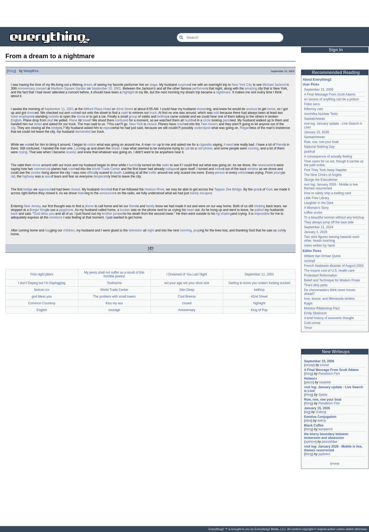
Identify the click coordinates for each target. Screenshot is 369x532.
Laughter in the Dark (318, 203)
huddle (189, 120)
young (278, 173)
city (13, 128)
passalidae (329, 442)
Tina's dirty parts (315, 285)
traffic (152, 173)
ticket (38, 124)
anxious (251, 109)
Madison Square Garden (68, 88)
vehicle (243, 173)
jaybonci (324, 454)
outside (53, 116)
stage (153, 85)
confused (121, 120)
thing (11, 71)
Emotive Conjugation (320, 417)
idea (308, 420)
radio (165, 165)
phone (89, 206)
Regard (245, 128)
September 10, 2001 (106, 88)
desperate (101, 176)
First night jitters (41, 274)
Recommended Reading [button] (336, 72)
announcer (107, 193)
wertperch (325, 429)
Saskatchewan (314, 119)
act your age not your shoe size (186, 283)
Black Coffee (314, 425)
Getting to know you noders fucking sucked (259, 283)
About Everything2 (317, 79)
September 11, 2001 (59, 109)
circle (207, 120)
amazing (251, 88)
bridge (55, 128)
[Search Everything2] (230, 37)
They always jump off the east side (329, 222)
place (309, 382)
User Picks (311, 84)
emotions (56, 217)
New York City (242, 85)
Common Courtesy (41, 303)
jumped (118, 214)
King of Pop (259, 310)
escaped (206, 193)
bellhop (162, 116)
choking (259, 206)
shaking (226, 214)
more (334, 463)
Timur (308, 328)
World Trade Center (106, 169)
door (80, 116)
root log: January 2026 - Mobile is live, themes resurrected (331, 186)
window (252, 169)
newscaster (266, 165)
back (14, 214)
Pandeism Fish (329, 374)
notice (91, 144)
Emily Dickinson (315, 313)
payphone (66, 210)
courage (114, 310)
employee (26, 116)
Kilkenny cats (313, 109)
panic (227, 120)
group (133, 116)
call (186, 148)
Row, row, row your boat (321, 142)
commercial (42, 169)
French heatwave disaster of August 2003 (334, 266)
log (307, 412)
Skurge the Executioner (321, 180)
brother (107, 214)
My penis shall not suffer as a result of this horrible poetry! (114, 274)
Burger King (37, 210)
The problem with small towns (114, 296)
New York (136, 124)
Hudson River (154, 189)
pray (196, 230)
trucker (125, 210)
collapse (171, 169)
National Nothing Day (319, 147)
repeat (107, 128)
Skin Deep (186, 290)
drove (36, 165)
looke (219, 169)
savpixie (325, 382)
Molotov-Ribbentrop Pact (322, 308)
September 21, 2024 (318, 227)
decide (105, 189)
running (253, 148)
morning (186, 230)
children (68, 230)
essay (309, 365)
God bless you (44, 214)
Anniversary (26, 88)
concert (41, 88)
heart (190, 210)
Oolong (321, 412)
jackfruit (309, 152)
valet (124, 113)
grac (257, 189)
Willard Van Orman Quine (322, 256)
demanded (83, 132)
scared (71, 152)
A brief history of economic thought (329, 318)
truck (153, 113)
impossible (262, 214)
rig (218, 214)
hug (47, 230)
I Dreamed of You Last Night (186, 274)
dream (88, 85)
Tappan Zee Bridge (227, 189)
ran (154, 144)
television (135, 230)
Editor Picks (312, 251)
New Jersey (32, 206)
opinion (310, 442)
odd (216, 113)
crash (181, 124)
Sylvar (322, 395)
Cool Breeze (187, 296)
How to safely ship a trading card (327, 193)
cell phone (204, 148)
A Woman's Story (316, 208)
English (16, 120)
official (91, 173)
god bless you (42, 296)
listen (81, 193)
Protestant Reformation (320, 275)
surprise (183, 85)
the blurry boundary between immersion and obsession (326, 436)
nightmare (223, 92)
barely (194, 193)
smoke (35, 173)
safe (281, 230)
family (150, 206)
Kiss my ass (114, 303)
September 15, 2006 (318, 89)
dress (31, 113)
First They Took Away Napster (325, 170)
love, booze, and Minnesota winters (329, 299)
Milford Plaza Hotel (97, 109)
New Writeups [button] (336, 351)
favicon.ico (42, 290)
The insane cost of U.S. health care (329, 270)
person (220, 173)
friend (280, 144)
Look (77, 148)
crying (23, 152)
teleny (321, 420)
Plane (73, 120)
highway (28, 176)
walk (74, 113)
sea (47, 176)
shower (201, 109)
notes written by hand (319, 245)
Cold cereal (312, 323)
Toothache (114, 283)
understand (202, 128)
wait (27, 144)
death (117, 173)
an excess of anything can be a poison (331, 99)
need (229, 144)
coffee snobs (313, 212)
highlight (128, 92)
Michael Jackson (274, 85)
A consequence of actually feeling (328, 156)
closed (151, 124)
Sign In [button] (336, 49)
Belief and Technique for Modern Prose (332, 280)
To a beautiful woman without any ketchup (334, 217)
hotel (14, 116)
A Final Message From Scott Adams (330, 94)
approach (45, 189)
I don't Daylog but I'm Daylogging (41, 283)
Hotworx (310, 378)
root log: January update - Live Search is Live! (333, 389)
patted (259, 210)
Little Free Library (316, 198)
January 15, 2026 (316, 132)
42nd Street (124, 109)
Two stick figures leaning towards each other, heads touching (331, 239)
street (115, 148)
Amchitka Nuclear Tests (321, 114)
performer (199, 88)
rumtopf (309, 261)
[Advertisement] (184, 13)
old (13, 176)
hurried (134, 165)
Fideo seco (312, 104)
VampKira (30, 71)
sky (49, 120)
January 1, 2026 (315, 232)
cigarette (205, 144)
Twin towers (209, 124)
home (271, 109)
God (269, 189)
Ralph (308, 303)
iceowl (324, 365)
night (150, 230)
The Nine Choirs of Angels (322, 175)
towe (86, 120)
